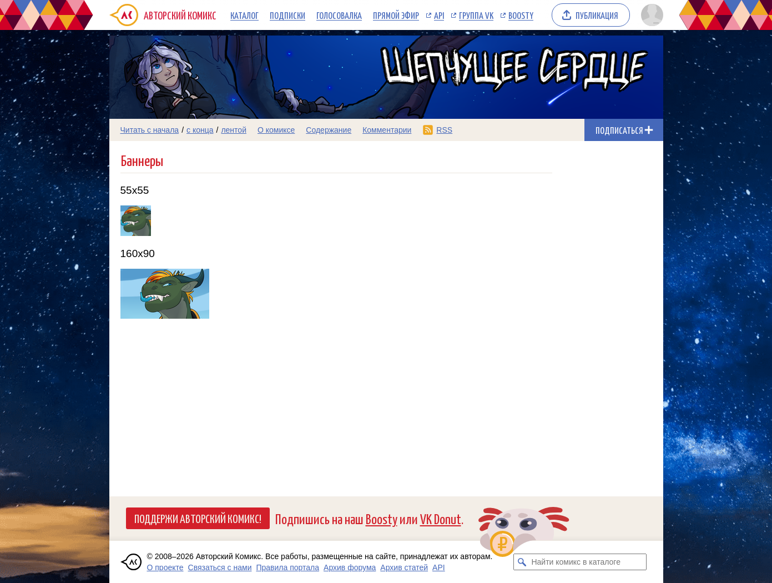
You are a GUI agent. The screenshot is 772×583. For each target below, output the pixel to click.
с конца (200, 129)
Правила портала (287, 567)
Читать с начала (149, 129)
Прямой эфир (396, 15)
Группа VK (476, 15)
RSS (444, 129)
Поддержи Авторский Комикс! (197, 518)
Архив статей (404, 567)
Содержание (328, 129)
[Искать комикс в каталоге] (521, 562)
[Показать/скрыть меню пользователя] (650, 15)
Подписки (287, 15)
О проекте (165, 567)
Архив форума (350, 567)
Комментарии (386, 129)
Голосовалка (339, 15)
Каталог (244, 15)
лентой (233, 129)
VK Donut (440, 518)
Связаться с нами (220, 567)
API (439, 15)
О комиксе (276, 129)
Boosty (520, 15)
